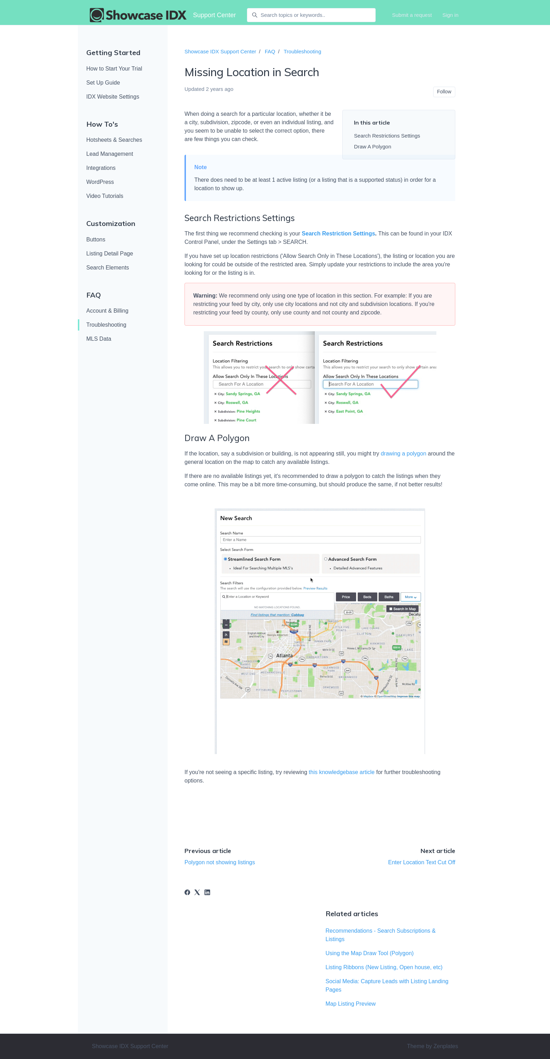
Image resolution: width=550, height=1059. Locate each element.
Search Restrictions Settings (387, 136)
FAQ (93, 295)
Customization (110, 223)
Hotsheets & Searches (114, 140)
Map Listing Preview (351, 1004)
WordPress (100, 182)
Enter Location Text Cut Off (421, 862)
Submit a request (412, 15)
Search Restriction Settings (338, 234)
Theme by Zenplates (432, 1045)
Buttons (95, 239)
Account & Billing (107, 311)
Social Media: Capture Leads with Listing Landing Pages (387, 985)
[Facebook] (187, 893)
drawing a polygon (403, 454)
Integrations (101, 168)
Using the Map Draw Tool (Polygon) (370, 953)
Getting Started (113, 52)
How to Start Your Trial (114, 69)
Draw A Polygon (372, 146)
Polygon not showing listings (220, 862)
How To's (102, 124)
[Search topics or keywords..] (311, 15)
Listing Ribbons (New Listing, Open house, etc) (384, 967)
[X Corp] (197, 893)
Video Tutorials (104, 196)
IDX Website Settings (112, 97)
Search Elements (107, 268)
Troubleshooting (106, 325)
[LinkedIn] (207, 893)
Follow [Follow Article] (444, 91)
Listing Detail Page (109, 254)
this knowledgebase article (342, 772)
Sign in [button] (450, 15)
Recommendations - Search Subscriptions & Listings (381, 935)
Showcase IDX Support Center (220, 51)
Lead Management (109, 154)
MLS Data (98, 339)
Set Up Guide (103, 83)
